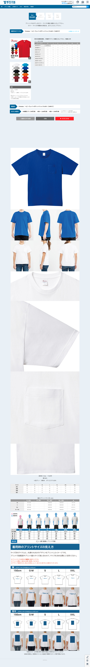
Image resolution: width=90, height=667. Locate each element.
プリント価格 (7, 6)
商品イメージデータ (74, 31)
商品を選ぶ (26, 6)
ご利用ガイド (15, 6)
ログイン (77, 3)
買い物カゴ (82, 3)
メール (87, 665)
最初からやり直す (31, 118)
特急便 (32, 6)
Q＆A (21, 6)
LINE (87, 661)
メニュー (87, 3)
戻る (45, 118)
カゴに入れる (61, 118)
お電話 (87, 658)
